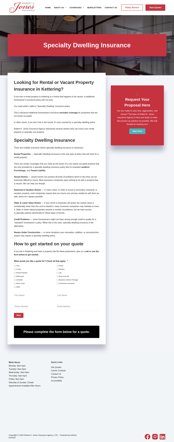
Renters (62, 269)
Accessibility (56, 380)
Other (18, 287)
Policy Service (132, 7)
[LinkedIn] (162, 436)
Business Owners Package (68, 280)
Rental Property (21, 273)
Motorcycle (20, 276)
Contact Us (111, 7)
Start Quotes (155, 7)
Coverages (77, 7)
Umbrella (19, 280)
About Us (60, 7)
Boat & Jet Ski (64, 276)
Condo (18, 269)
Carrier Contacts (58, 370)
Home (48, 7)
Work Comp (20, 283)
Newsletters (94, 7)
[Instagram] (155, 436)
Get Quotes (56, 367)
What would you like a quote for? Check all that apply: (41, 261)
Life (60, 273)
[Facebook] (147, 436)
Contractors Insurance (67, 283)
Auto (18, 266)
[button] (137, 131)
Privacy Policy (57, 377)
